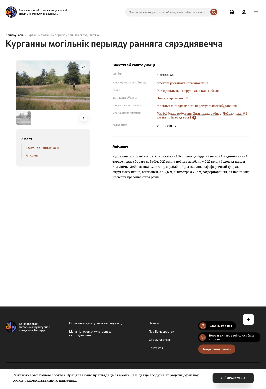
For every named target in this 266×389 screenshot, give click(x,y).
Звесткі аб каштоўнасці (42, 147)
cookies (58, 375)
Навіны (154, 323)
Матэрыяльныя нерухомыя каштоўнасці (189, 91)
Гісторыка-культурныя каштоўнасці (95, 323)
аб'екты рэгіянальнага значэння (182, 83)
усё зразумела (233, 378)
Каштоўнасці (15, 35)
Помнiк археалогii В (172, 98)
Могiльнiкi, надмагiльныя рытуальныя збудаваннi (197, 106)
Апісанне (32, 155)
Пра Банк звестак (161, 331)
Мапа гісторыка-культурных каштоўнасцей (90, 333)
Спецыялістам (159, 340)
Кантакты (156, 348)
